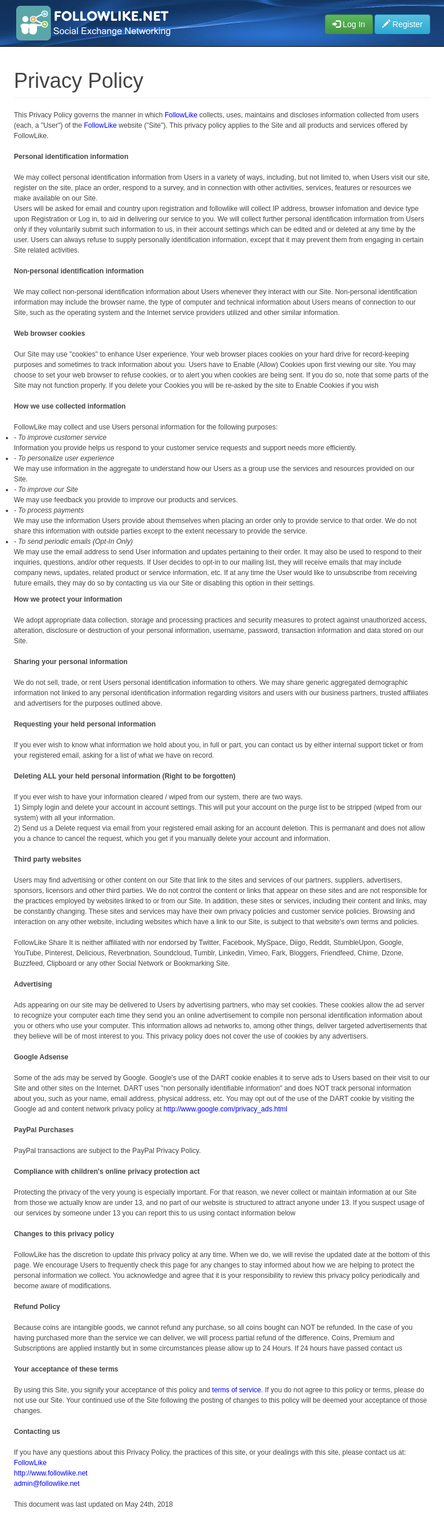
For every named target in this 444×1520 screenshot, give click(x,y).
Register (402, 24)
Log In (348, 24)
